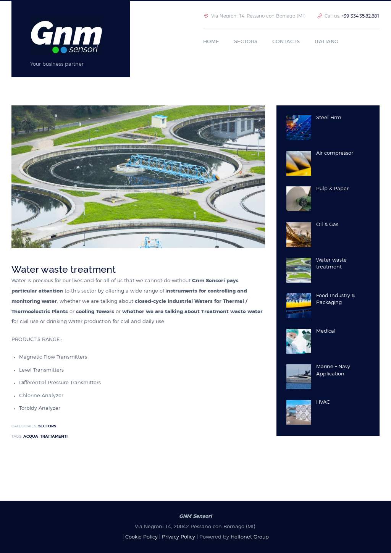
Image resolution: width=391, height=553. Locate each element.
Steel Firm (328, 117)
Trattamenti (54, 436)
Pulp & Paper (332, 188)
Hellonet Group (250, 537)
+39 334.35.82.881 (360, 16)
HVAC (323, 402)
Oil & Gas (327, 224)
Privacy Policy (178, 537)
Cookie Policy (141, 537)
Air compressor (334, 153)
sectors (47, 426)
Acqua (30, 436)
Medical (326, 331)
